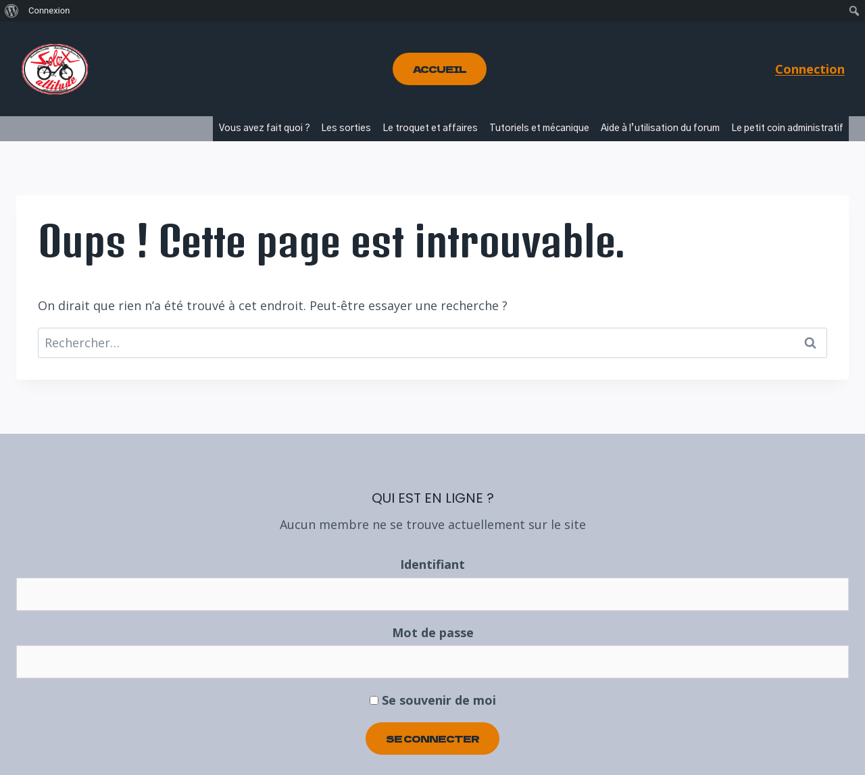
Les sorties (346, 128)
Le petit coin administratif (787, 128)
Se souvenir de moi (433, 700)
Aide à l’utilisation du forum (660, 128)
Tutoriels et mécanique (539, 128)
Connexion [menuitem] (49, 10)
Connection (810, 69)
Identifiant (432, 564)
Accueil (439, 69)
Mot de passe (433, 632)
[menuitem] (12, 11)
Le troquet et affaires (430, 128)
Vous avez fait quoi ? (264, 128)
